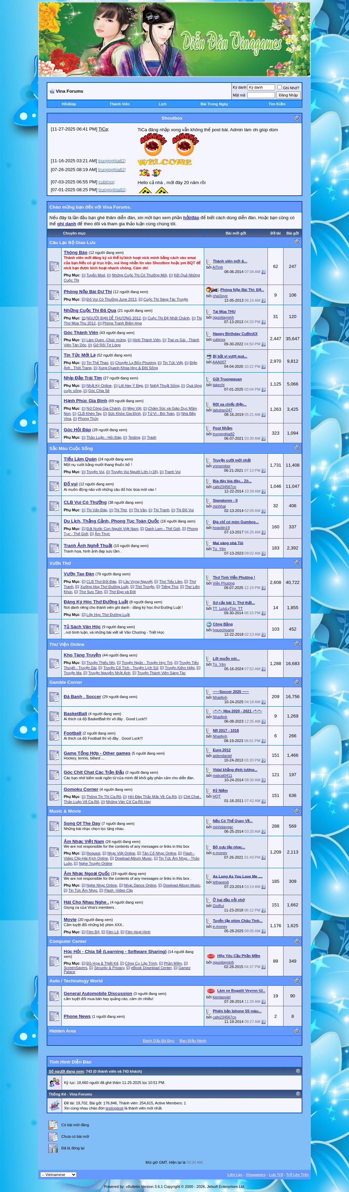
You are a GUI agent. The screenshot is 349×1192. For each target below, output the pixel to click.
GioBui (218, 906)
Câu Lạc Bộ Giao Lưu (72, 242)
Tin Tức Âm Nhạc (83, 890)
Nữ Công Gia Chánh (104, 408)
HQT (217, 796)
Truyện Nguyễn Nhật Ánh (109, 673)
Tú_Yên (219, 549)
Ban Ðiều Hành (193, 1041)
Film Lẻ (112, 932)
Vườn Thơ (60, 563)
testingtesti (115, 1108)
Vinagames (255, 1175)
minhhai (219, 506)
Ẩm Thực (102, 534)
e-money (220, 853)
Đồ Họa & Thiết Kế (102, 963)
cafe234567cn (224, 487)
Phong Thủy (88, 419)
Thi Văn (140, 510)
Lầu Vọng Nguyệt (138, 581)
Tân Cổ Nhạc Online (159, 853)
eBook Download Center (151, 968)
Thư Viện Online (67, 644)
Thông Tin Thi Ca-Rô (103, 797)
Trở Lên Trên (297, 1175)
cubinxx (219, 339)
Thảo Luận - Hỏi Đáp (103, 437)
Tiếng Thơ (169, 587)
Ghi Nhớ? (288, 88)
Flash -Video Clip (118, 890)
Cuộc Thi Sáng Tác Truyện (165, 299)
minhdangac (223, 827)
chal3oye (220, 296)
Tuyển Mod (95, 275)
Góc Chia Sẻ (98, 391)
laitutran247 (222, 410)
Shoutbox (172, 118)
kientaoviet (222, 997)
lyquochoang (223, 630)
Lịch (163, 104)
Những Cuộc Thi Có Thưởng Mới (139, 275)
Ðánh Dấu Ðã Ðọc (158, 1041)
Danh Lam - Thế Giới (162, 529)
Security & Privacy (109, 968)
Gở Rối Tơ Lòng (106, 345)
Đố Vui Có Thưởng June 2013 (112, 299)
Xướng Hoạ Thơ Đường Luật (104, 587)
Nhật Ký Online (99, 385)
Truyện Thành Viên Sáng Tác (161, 673)
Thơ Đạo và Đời (122, 592)
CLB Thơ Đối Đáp (102, 581)
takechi (219, 385)
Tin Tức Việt (173, 363)
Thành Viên (120, 104)
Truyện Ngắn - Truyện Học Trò (147, 663)
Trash (151, 437)
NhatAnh (220, 697)
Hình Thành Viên (147, 340)
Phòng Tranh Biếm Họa (122, 323)
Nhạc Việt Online (121, 853)
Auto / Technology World (76, 980)
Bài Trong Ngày (214, 104)
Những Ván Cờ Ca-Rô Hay (128, 802)
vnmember (221, 466)
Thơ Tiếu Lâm (170, 581)
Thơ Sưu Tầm (90, 592)
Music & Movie (65, 811)
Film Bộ (93, 932)
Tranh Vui (173, 472)
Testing (134, 437)
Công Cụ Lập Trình (141, 963)
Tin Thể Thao (97, 363)
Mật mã (239, 95)
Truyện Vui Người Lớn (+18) (134, 472)
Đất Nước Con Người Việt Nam (112, 529)
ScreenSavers (75, 968)
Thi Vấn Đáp (96, 510)
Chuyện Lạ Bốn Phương (135, 363)
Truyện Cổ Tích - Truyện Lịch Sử (130, 668)
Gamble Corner (65, 682)
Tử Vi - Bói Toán (161, 413)
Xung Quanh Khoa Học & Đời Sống (128, 368)
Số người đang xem (66, 1071)
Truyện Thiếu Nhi (100, 663)
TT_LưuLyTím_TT (228, 608)
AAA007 (219, 362)
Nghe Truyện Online (95, 863)
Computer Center (68, 941)
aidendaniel (222, 756)
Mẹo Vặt (134, 408)
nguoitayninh (223, 317)
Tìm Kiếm (277, 104)
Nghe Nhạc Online (102, 885)
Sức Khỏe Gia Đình (124, 413)
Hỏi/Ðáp (69, 104)
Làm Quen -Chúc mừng (106, 340)
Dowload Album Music (133, 858)
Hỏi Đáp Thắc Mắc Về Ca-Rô (152, 797)
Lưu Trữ (276, 1175)
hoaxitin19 (221, 528)
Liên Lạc (235, 1175)
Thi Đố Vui (185, 510)
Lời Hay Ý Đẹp (131, 385)
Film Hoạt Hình (137, 932)
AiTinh (217, 267)
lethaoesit (221, 882)
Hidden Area (62, 1030)
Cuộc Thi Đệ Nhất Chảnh (168, 318)
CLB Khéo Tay (89, 413)
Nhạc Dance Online (140, 885)
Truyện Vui (95, 472)
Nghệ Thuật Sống (165, 385)
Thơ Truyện (144, 587)
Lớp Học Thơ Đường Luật (108, 615)
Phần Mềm (173, 963)
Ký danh (239, 87)
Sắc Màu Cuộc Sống (71, 448)
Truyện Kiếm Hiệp (180, 668)
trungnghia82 (223, 434)
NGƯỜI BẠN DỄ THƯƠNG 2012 (114, 318)
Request (94, 853)
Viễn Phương (223, 583)
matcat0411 (222, 775)
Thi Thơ (120, 510)
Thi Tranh (161, 510)
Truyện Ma (72, 673)
